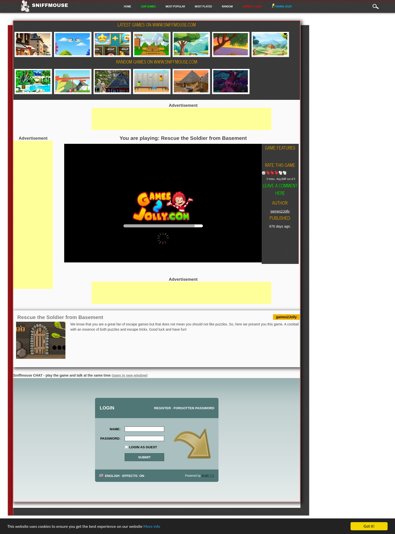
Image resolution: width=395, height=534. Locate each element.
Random (227, 6)
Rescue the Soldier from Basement (60, 317)
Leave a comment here (280, 189)
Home (127, 6)
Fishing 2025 (282, 6)
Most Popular (175, 6)
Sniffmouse (50, 5)
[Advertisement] (33, 215)
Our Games (148, 6)
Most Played (203, 6)
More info (151, 527)
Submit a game (252, 6)
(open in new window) (129, 375)
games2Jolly (280, 211)
